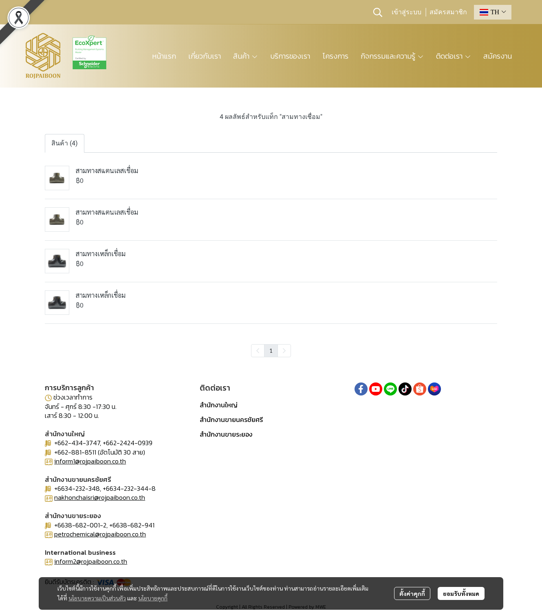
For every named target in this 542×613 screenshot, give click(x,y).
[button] (378, 12)
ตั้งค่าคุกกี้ (412, 593)
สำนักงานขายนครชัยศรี (231, 419)
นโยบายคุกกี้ (152, 598)
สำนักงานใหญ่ (219, 405)
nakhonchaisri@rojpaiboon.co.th (99, 497)
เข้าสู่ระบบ (406, 12)
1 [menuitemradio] (271, 350)
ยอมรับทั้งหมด (461, 593)
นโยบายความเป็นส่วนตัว (97, 598)
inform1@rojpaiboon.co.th (90, 461)
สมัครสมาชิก (448, 12)
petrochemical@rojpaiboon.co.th (100, 534)
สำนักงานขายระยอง (226, 434)
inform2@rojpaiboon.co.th (90, 561)
